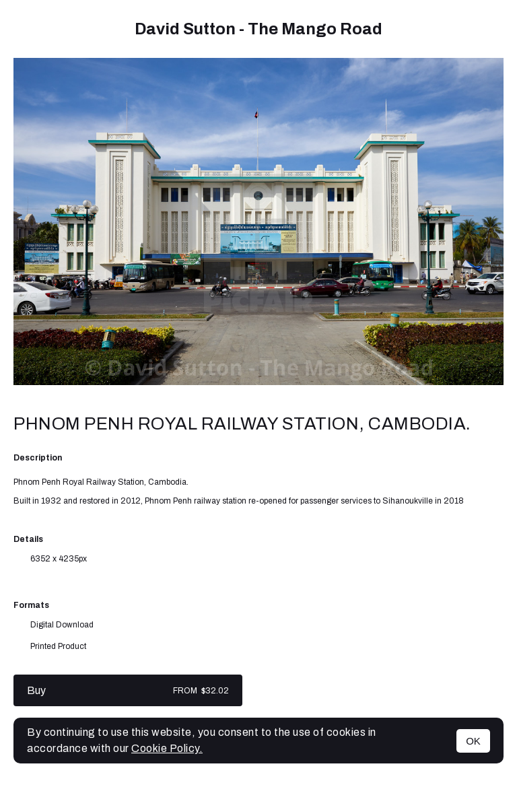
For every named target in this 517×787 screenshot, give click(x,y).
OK (473, 741)
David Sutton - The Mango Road (258, 29)
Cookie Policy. (167, 748)
